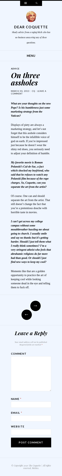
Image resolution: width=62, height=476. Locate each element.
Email (16, 412)
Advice (15, 68)
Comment (19, 353)
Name (16, 398)
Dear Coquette (31, 27)
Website (18, 426)
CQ (33, 91)
